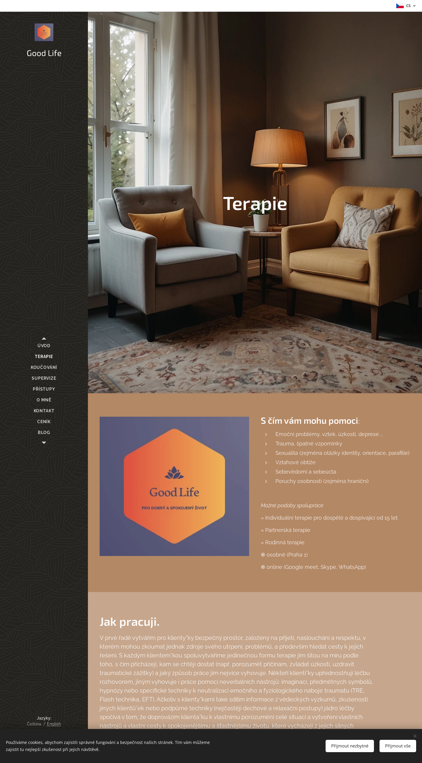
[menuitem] (44, 345)
